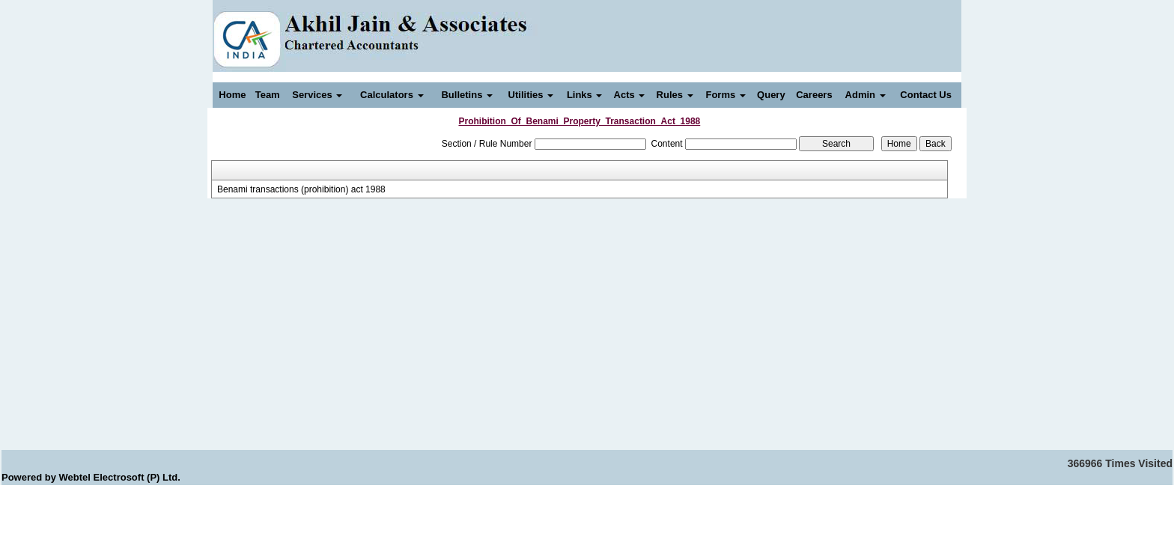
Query (771, 94)
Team (267, 94)
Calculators (391, 94)
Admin (865, 94)
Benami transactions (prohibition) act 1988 (301, 189)
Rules (675, 94)
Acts (629, 94)
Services (317, 94)
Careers (814, 94)
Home (232, 94)
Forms (725, 94)
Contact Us (926, 94)
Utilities (531, 94)
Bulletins (467, 94)
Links (585, 94)
